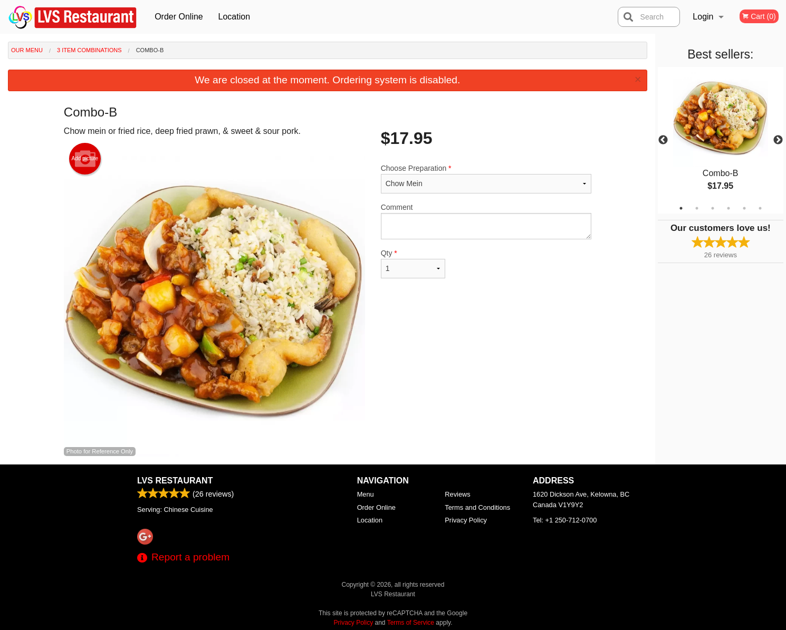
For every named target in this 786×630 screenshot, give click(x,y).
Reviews (457, 494)
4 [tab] (728, 208)
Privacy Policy (466, 520)
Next (778, 140)
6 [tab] (760, 208)
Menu (365, 494)
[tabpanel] (720, 140)
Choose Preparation (486, 178)
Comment (486, 221)
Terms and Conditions (477, 507)
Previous (663, 140)
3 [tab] (712, 208)
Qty (413, 263)
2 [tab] (697, 208)
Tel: (565, 520)
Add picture (85, 159)
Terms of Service (410, 622)
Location (234, 16)
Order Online (179, 16)
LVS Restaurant (175, 480)
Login (703, 16)
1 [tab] (681, 208)
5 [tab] (744, 208)
